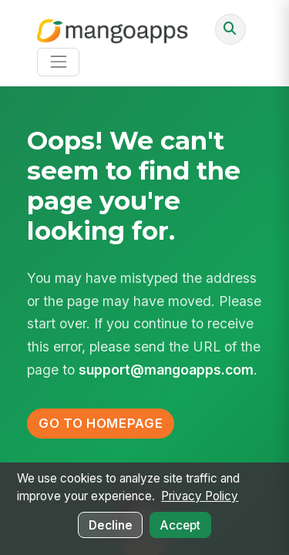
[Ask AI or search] (230, 29)
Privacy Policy (199, 496)
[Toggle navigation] (58, 62)
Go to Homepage (101, 423)
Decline (111, 525)
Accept (180, 525)
